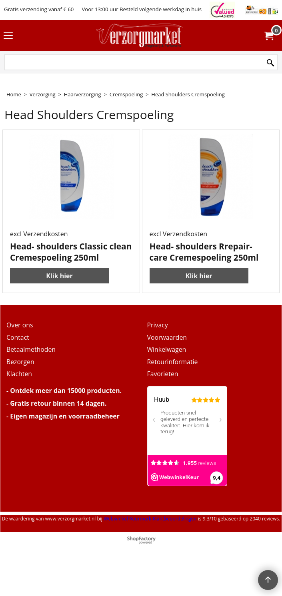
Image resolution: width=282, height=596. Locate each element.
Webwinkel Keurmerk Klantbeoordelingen (150, 537)
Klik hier (59, 294)
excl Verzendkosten (39, 252)
